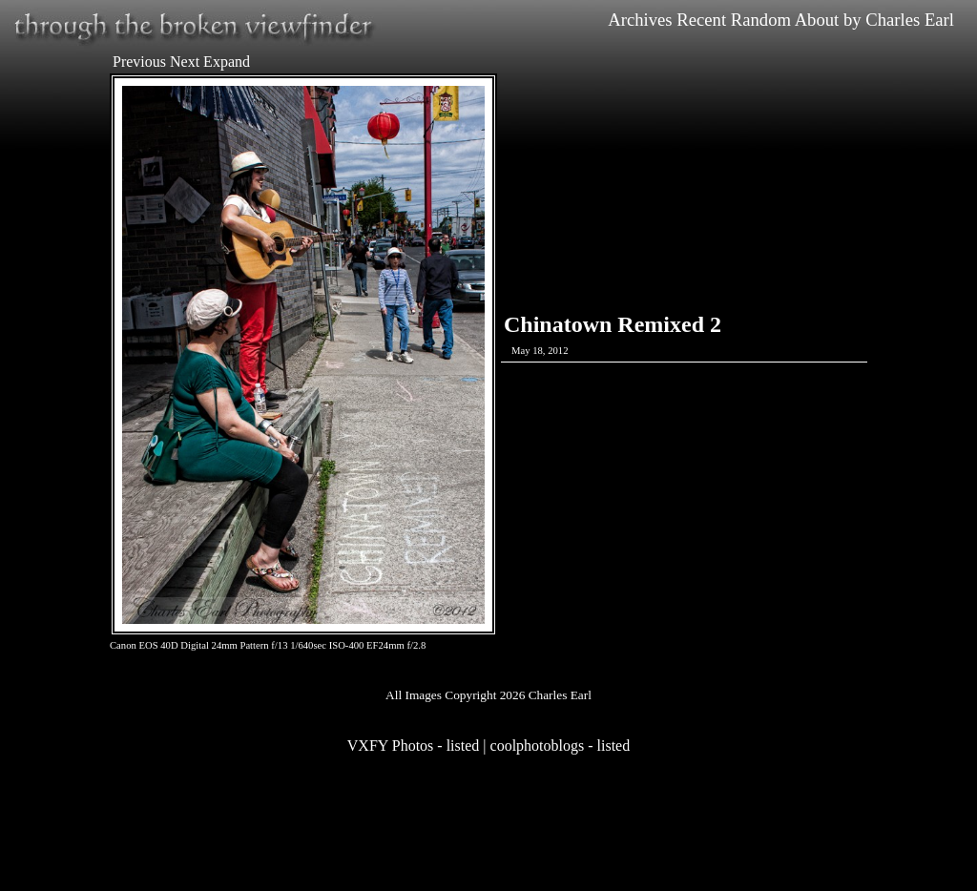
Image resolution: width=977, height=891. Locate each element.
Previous (139, 61)
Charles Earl (909, 20)
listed (463, 745)
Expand (226, 61)
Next (184, 61)
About (817, 20)
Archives (640, 20)
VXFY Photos (390, 745)
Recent (701, 20)
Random (761, 20)
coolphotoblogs (537, 745)
